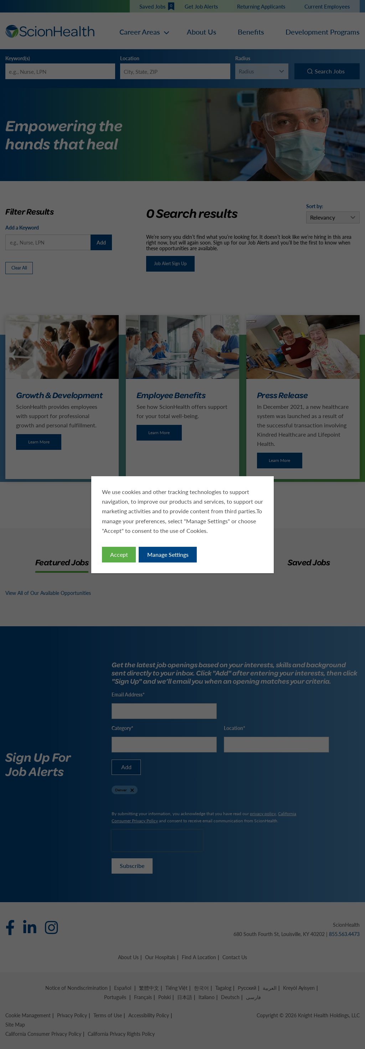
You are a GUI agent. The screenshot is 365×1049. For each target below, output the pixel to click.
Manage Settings (168, 556)
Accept (120, 556)
